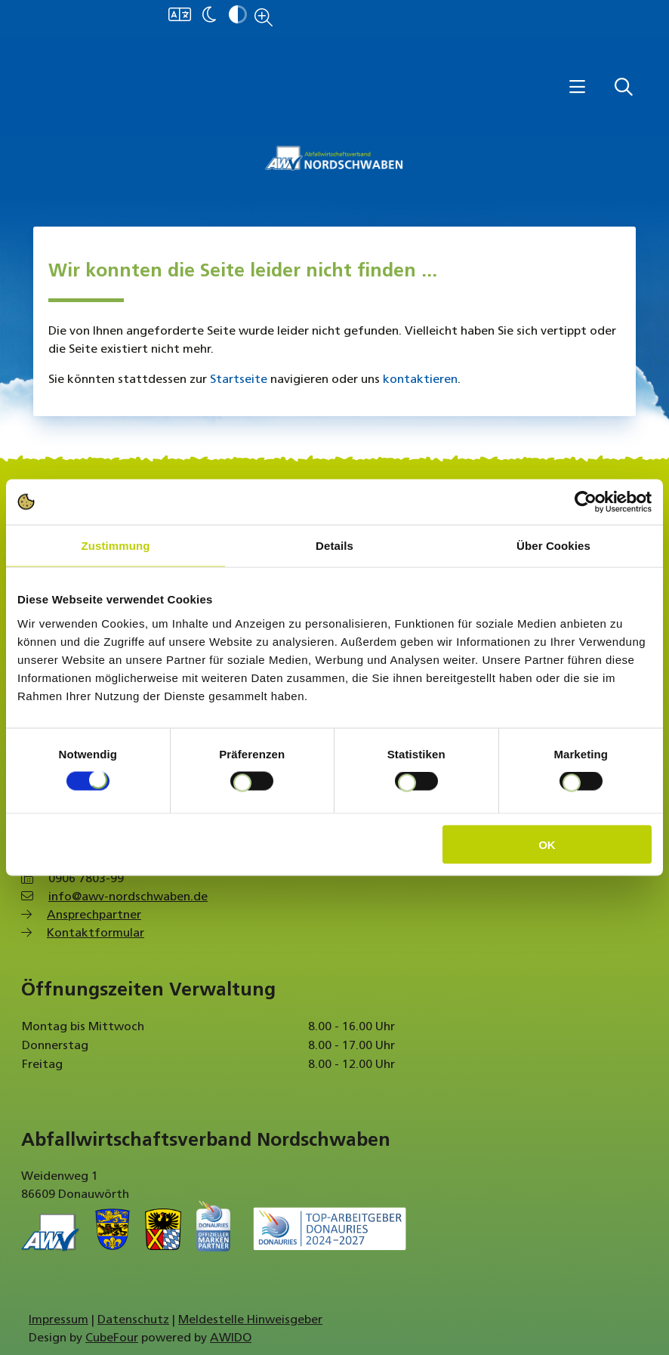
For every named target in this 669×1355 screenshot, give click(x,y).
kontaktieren (420, 380)
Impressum (58, 1320)
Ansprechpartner (94, 915)
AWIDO (230, 1338)
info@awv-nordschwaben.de (128, 897)
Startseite (238, 380)
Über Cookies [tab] (553, 545)
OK (547, 844)
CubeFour (111, 1338)
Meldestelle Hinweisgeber (250, 1320)
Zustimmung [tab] (116, 545)
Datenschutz (133, 1320)
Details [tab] (334, 545)
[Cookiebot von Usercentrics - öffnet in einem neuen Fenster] (585, 502)
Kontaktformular (95, 934)
